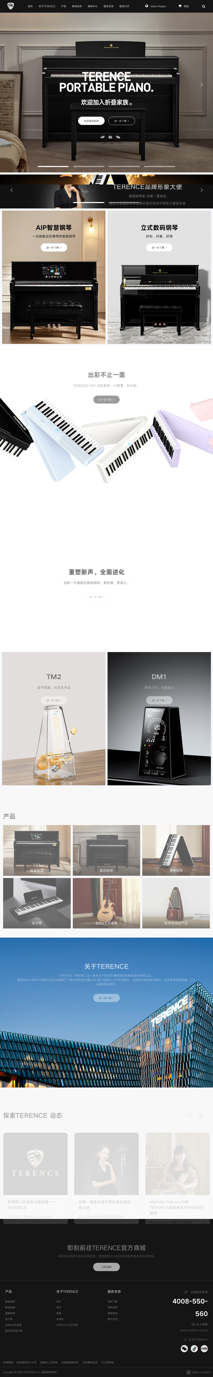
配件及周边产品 (14, 1330)
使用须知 (113, 1313)
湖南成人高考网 (49, 1362)
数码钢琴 (10, 1307)
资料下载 (113, 1301)
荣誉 (58, 1313)
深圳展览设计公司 (26, 1362)
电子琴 (9, 1319)
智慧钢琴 (10, 1301)
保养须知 (113, 1307)
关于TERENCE (47, 6)
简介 (58, 1301)
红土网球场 (107, 1362)
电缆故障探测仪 (70, 1362)
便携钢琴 (10, 1313)
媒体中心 (93, 6)
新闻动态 (77, 6)
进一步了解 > (121, 121)
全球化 (60, 1319)
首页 (30, 6)
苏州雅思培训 (90, 1362)
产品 (63, 6)
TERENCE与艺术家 (67, 1325)
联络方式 (124, 6)
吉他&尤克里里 (13, 1325)
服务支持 (109, 6)
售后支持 (113, 1319)
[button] (11, 84)
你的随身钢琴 (91, 121)
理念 (58, 1307)
